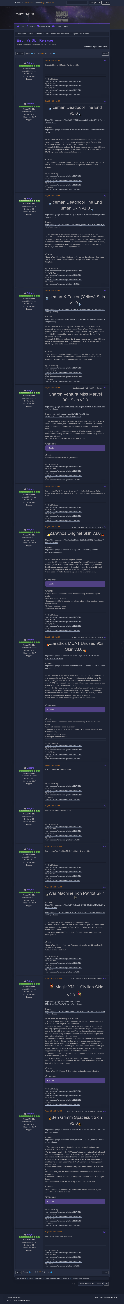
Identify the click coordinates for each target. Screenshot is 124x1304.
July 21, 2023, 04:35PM (52, 290)
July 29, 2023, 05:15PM (52, 637)
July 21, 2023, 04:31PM (52, 101)
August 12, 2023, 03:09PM (54, 846)
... (37, 53)
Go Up (18, 1272)
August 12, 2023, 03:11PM (54, 887)
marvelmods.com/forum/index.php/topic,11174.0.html (63, 81)
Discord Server (43, 26)
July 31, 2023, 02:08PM (52, 806)
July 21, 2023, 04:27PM (52, 60)
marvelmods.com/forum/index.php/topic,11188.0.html (63, 86)
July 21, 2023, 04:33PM (52, 196)
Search (31, 26)
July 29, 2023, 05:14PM (52, 527)
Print (105, 54)
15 (51, 53)
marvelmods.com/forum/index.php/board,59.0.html (62, 95)
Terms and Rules (104, 1297)
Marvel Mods (25, 14)
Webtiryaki (17, 1297)
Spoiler (51, 448)
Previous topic (90, 47)
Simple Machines (24, 1300)
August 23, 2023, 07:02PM (54, 1232)
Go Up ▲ (114, 1297)
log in (43, 3)
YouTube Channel (60, 26)
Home (20, 26)
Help (96, 1297)
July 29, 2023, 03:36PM (52, 486)
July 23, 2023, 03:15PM (52, 388)
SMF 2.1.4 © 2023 (12, 1300)
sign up (51, 3)
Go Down (20, 53)
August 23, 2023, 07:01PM (54, 1111)
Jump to (74, 1283)
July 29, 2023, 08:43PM (52, 765)
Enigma (30, 63)
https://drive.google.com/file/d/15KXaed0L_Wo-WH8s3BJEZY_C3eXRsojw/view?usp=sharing (67, 415)
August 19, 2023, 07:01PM (54, 978)
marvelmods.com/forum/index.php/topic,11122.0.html (63, 90)
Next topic (102, 47)
